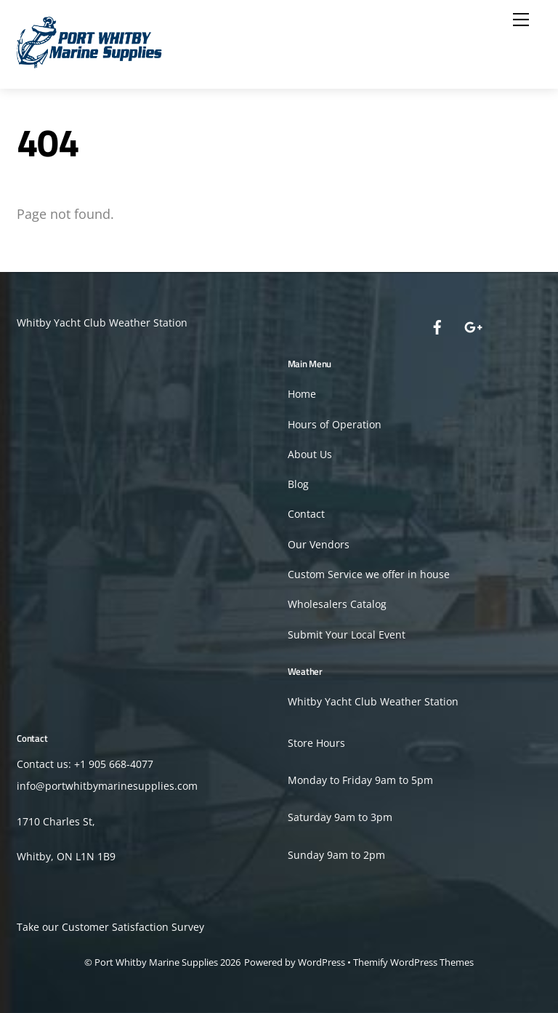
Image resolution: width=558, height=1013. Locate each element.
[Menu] (520, 19)
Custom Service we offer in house (369, 574)
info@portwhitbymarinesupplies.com (107, 786)
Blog (298, 484)
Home (302, 394)
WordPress (321, 962)
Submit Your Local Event (346, 634)
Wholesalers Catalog (337, 604)
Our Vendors (318, 544)
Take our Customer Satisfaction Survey (110, 927)
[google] (472, 325)
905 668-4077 (121, 764)
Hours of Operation (334, 424)
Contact (306, 514)
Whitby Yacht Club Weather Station (102, 322)
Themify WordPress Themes (413, 962)
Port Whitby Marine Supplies (156, 962)
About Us (310, 454)
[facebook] (437, 325)
